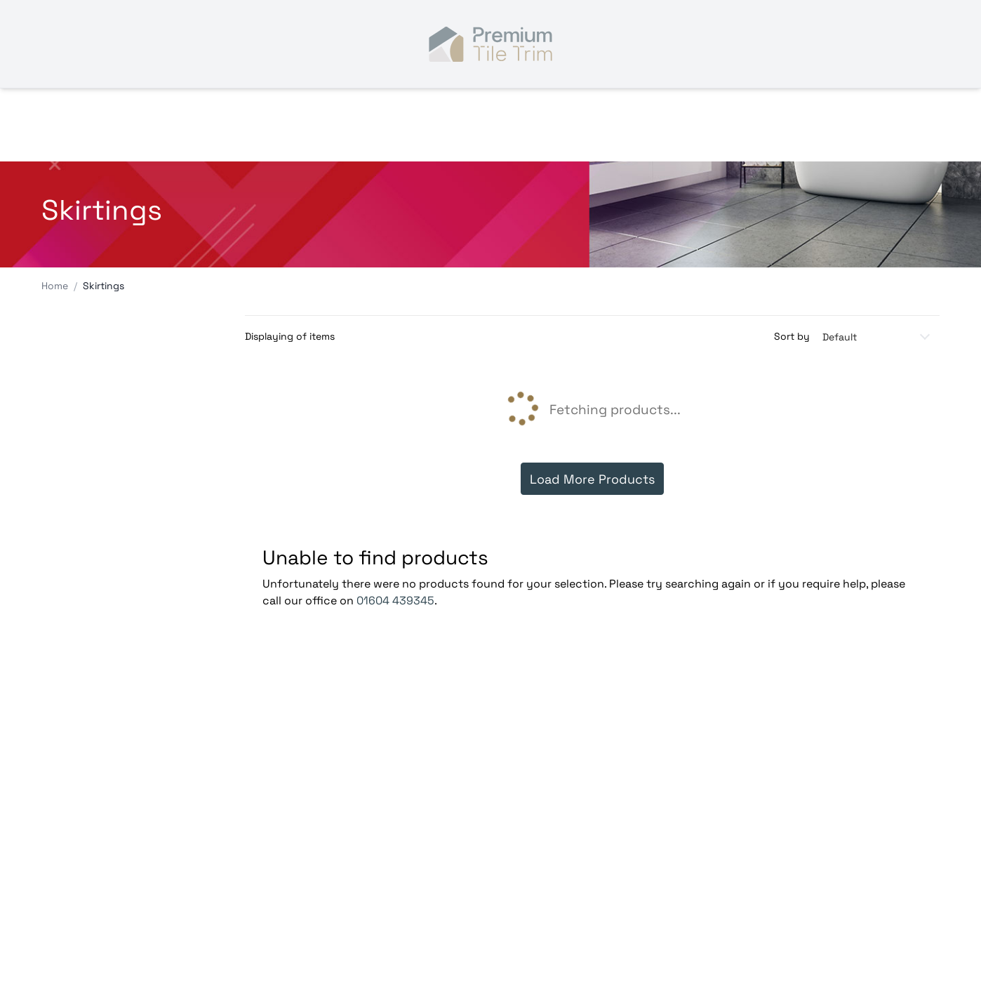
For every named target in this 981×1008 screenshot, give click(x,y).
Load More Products (592, 479)
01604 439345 (395, 600)
